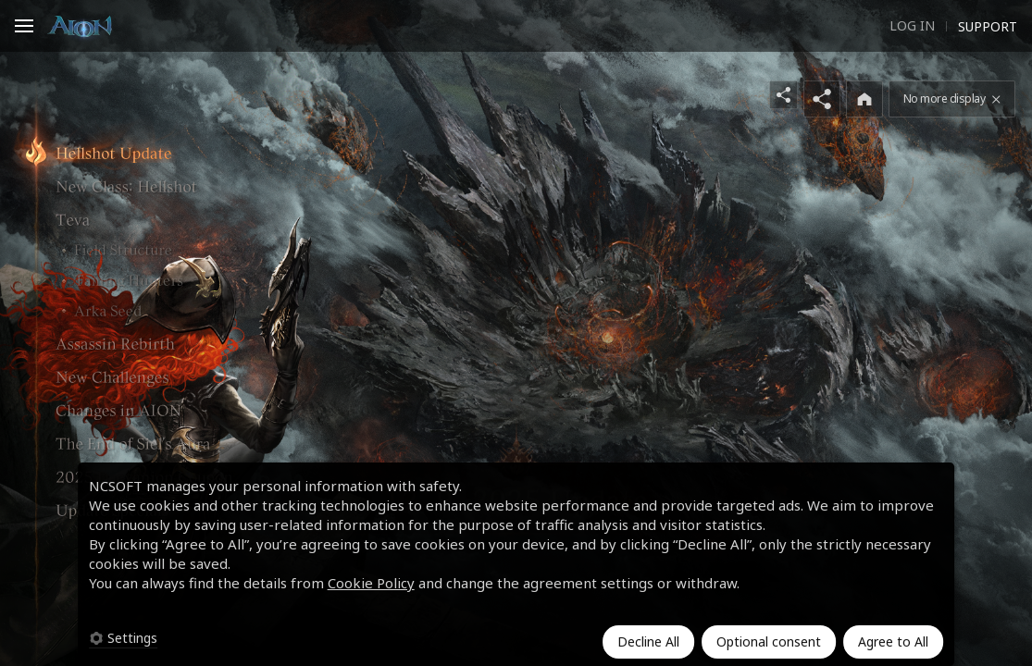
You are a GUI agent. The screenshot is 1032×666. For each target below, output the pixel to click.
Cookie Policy (371, 583)
